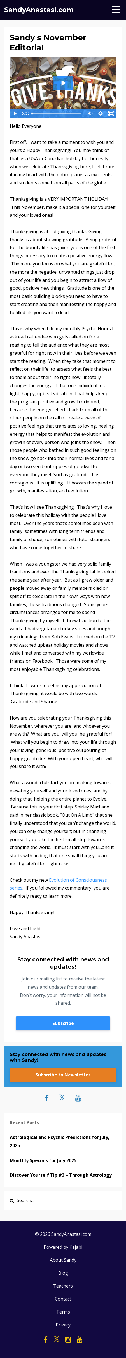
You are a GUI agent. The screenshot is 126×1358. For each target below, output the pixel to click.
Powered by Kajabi (63, 1247)
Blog (63, 1273)
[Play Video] (15, 113)
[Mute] (90, 113)
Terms (63, 1312)
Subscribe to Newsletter (63, 1075)
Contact (63, 1299)
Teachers (63, 1286)
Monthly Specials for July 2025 (43, 1160)
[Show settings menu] (100, 113)
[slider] (57, 113)
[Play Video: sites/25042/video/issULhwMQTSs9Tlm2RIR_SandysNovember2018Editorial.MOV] (63, 83)
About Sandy (63, 1260)
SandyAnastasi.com (39, 10)
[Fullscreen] (111, 113)
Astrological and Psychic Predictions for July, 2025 (59, 1141)
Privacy (63, 1325)
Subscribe (63, 1023)
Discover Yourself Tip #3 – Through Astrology (61, 1175)
